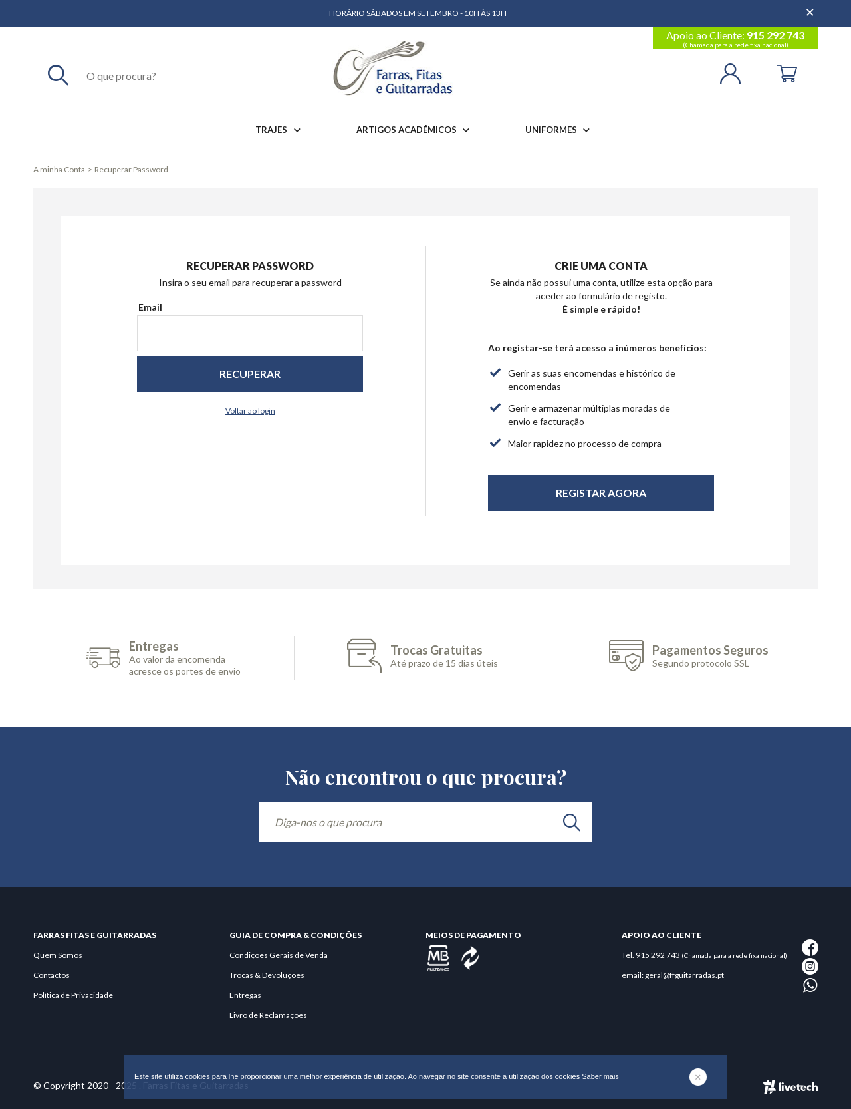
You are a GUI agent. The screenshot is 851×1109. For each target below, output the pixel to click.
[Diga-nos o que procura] (425, 822)
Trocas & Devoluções (266, 975)
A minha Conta (59, 169)
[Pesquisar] (58, 74)
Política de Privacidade (73, 995)
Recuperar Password (131, 169)
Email (150, 307)
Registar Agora (601, 492)
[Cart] (787, 72)
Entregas (245, 995)
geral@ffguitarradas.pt (684, 975)
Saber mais (600, 1076)
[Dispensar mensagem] (811, 6)
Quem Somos (57, 955)
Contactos (51, 975)
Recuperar (250, 373)
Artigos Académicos (415, 130)
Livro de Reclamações (268, 1015)
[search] (572, 822)
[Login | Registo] (735, 72)
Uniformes (560, 130)
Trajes (280, 130)
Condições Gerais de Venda (278, 955)
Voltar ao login (250, 411)
